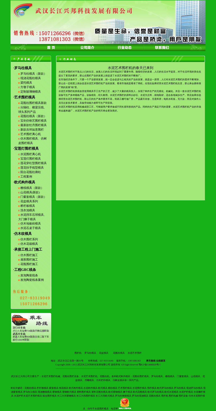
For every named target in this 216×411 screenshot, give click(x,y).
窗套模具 (53, 388)
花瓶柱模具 (119, 353)
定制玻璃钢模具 (30, 91)
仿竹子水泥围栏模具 (98, 408)
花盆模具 (103, 353)
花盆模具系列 (29, 201)
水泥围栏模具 (140, 388)
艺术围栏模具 (125, 388)
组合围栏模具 (50, 395)
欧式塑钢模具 (115, 392)
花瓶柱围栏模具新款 (33, 102)
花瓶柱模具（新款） (33, 116)
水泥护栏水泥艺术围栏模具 (28, 395)
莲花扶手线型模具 (32, 167)
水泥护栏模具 (186, 392)
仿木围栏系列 (29, 239)
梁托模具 (26, 82)
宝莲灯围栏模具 (30, 158)
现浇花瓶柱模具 (30, 78)
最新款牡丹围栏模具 (33, 125)
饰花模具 (63, 388)
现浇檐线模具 (45, 392)
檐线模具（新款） (32, 187)
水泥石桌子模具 (30, 228)
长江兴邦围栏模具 (85, 395)
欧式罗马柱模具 (165, 388)
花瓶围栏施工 (29, 264)
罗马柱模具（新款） (33, 73)
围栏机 (78, 353)
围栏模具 (151, 388)
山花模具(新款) (30, 192)
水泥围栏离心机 (30, 154)
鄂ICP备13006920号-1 (150, 364)
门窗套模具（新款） (33, 196)
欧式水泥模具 (171, 392)
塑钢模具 (57, 392)
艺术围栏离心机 (30, 134)
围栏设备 (183, 395)
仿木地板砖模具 (30, 223)
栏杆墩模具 (42, 388)
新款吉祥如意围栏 (32, 129)
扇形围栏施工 (29, 259)
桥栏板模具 (27, 205)
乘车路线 (150, 360)
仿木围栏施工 (29, 255)
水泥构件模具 (90, 388)
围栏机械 (173, 395)
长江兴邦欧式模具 (105, 395)
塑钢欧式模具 (69, 392)
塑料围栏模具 (84, 392)
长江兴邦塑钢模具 (66, 395)
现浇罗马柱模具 (194, 388)
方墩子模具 (27, 87)
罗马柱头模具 (30, 392)
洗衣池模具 (27, 210)
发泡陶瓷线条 (29, 275)
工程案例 (26, 176)
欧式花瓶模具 (140, 392)
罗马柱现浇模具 (140, 395)
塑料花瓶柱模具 (99, 392)
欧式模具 (102, 388)
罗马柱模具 (90, 353)
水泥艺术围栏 (135, 353)
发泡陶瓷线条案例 (32, 279)
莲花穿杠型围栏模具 (33, 163)
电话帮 (114, 408)
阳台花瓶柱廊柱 (30, 172)
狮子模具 (127, 392)
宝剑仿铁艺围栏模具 (33, 120)
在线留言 (160, 360)
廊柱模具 (112, 388)
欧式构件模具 (76, 388)
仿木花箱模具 (29, 243)
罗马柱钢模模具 (123, 395)
